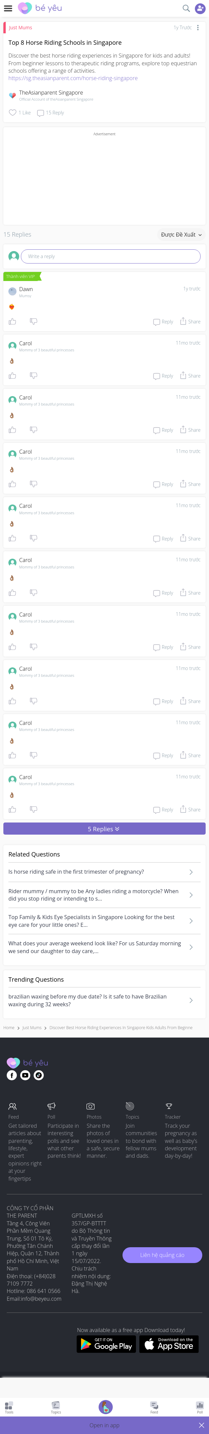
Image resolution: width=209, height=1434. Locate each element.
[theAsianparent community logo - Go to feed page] (40, 9)
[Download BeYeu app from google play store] (106, 1351)
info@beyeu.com (41, 1298)
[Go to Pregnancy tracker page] (106, 1408)
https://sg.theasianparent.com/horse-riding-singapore (73, 78)
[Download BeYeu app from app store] (169, 1351)
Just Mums (20, 27)
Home (8, 1027)
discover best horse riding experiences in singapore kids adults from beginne (121, 1027)
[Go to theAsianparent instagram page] (39, 1075)
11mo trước (188, 343)
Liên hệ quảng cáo (162, 1255)
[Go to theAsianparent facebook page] (12, 1075)
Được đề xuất (181, 234)
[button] (104, 1425)
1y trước (192, 288)
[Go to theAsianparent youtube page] (25, 1075)
